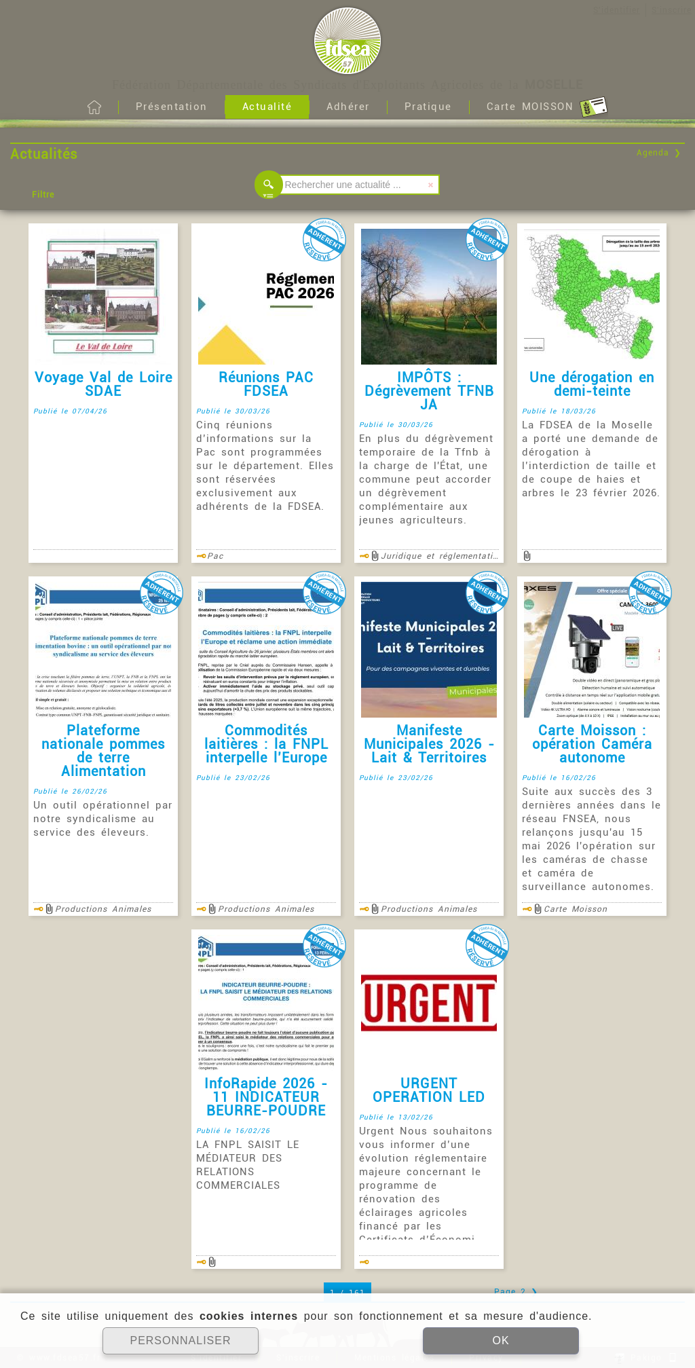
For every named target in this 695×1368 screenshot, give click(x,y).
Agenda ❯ (659, 153)
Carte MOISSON (547, 107)
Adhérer (348, 106)
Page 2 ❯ (516, 1292)
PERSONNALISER (180, 1340)
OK (500, 1340)
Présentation (172, 106)
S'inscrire (672, 10)
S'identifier (616, 10)
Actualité (267, 106)
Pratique (428, 106)
